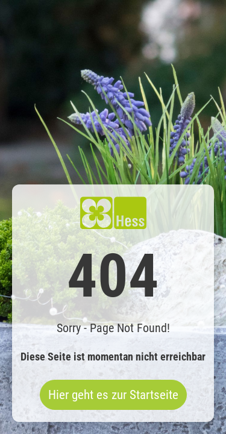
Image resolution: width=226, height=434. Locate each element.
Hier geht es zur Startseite (113, 395)
